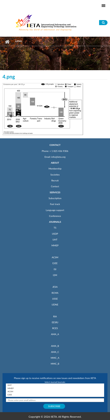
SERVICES (55, 192)
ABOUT (55, 162)
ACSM (55, 257)
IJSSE (55, 298)
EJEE (55, 263)
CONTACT (55, 145)
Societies (55, 174)
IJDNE (55, 304)
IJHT (55, 239)
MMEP (55, 245)
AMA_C (55, 352)
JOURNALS (55, 221)
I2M (55, 275)
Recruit (55, 180)
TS (55, 227)
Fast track (55, 204)
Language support (55, 210)
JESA (55, 286)
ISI (55, 269)
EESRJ (55, 322)
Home (7, 42)
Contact (55, 186)
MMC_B (55, 363)
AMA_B (55, 345)
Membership (54, 168)
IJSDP (55, 233)
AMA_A (55, 334)
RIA (55, 316)
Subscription (55, 198)
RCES (55, 328)
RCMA (55, 292)
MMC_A (55, 357)
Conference (55, 216)
